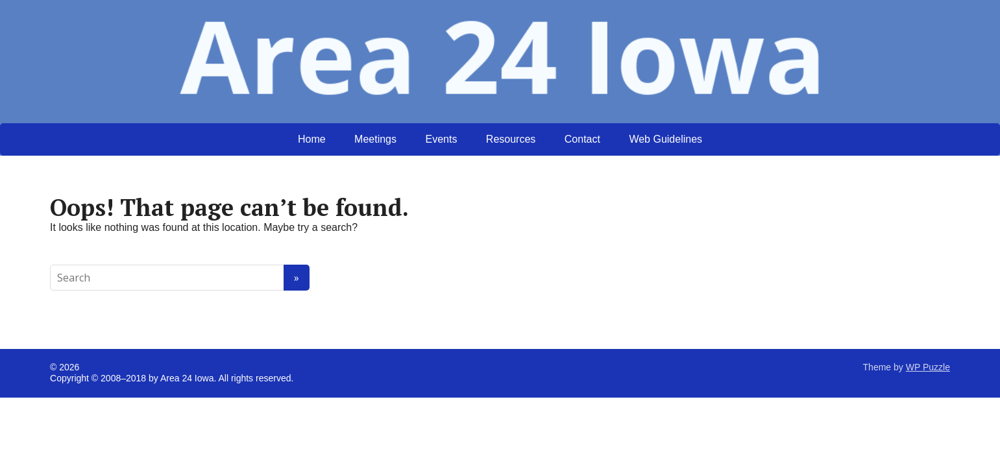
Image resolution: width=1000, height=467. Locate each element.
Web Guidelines (665, 139)
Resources (510, 139)
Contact (582, 139)
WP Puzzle (928, 367)
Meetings (375, 139)
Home (312, 139)
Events (441, 139)
